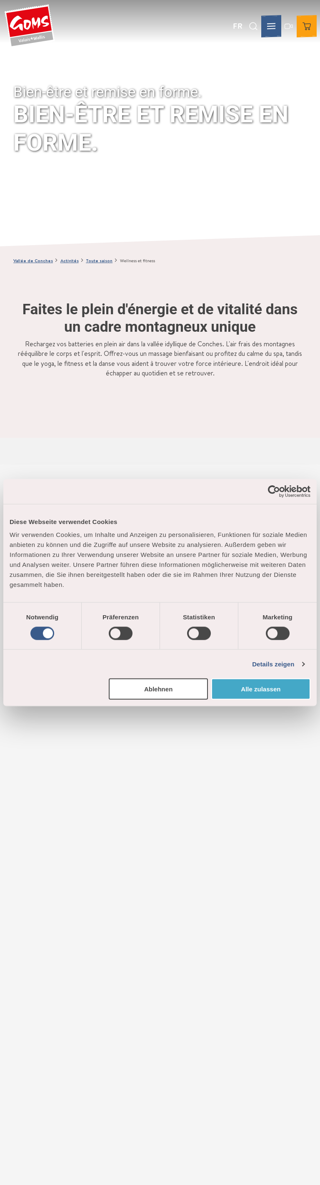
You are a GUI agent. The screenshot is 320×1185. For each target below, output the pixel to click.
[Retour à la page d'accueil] (29, 26)
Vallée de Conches (33, 260)
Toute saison (99, 260)
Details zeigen (273, 663)
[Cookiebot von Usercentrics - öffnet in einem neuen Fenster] (274, 491)
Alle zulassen (260, 689)
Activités (69, 260)
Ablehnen (158, 689)
